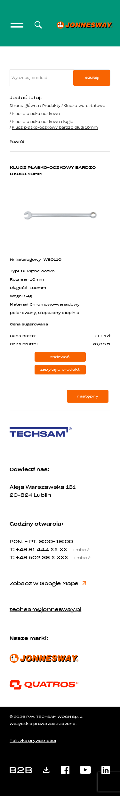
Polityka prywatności (33, 741)
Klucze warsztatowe (84, 105)
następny (87, 396)
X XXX (73, 558)
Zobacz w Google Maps (48, 584)
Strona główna (24, 105)
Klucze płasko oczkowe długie (42, 121)
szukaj (92, 78)
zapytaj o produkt (60, 369)
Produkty (51, 105)
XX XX (72, 550)
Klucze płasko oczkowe (36, 113)
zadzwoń (60, 357)
